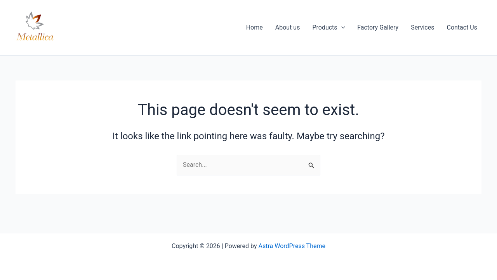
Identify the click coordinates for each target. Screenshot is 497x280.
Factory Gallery (377, 27)
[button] (341, 27)
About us (287, 27)
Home (254, 27)
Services (422, 27)
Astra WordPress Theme (292, 246)
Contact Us (462, 27)
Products (328, 27)
